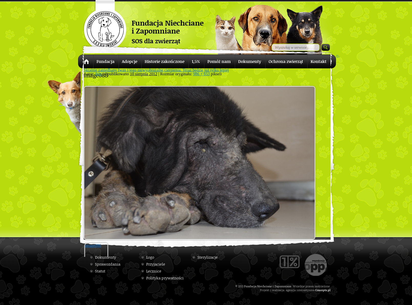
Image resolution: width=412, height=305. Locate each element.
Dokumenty (105, 257)
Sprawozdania (107, 264)
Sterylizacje (207, 257)
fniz (98, 74)
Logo (150, 257)
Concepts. (321, 290)
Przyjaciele (155, 264)
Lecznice (153, 271)
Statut (100, 271)
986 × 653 (201, 74)
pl (329, 290)
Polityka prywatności (165, 278)
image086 (93, 245)
